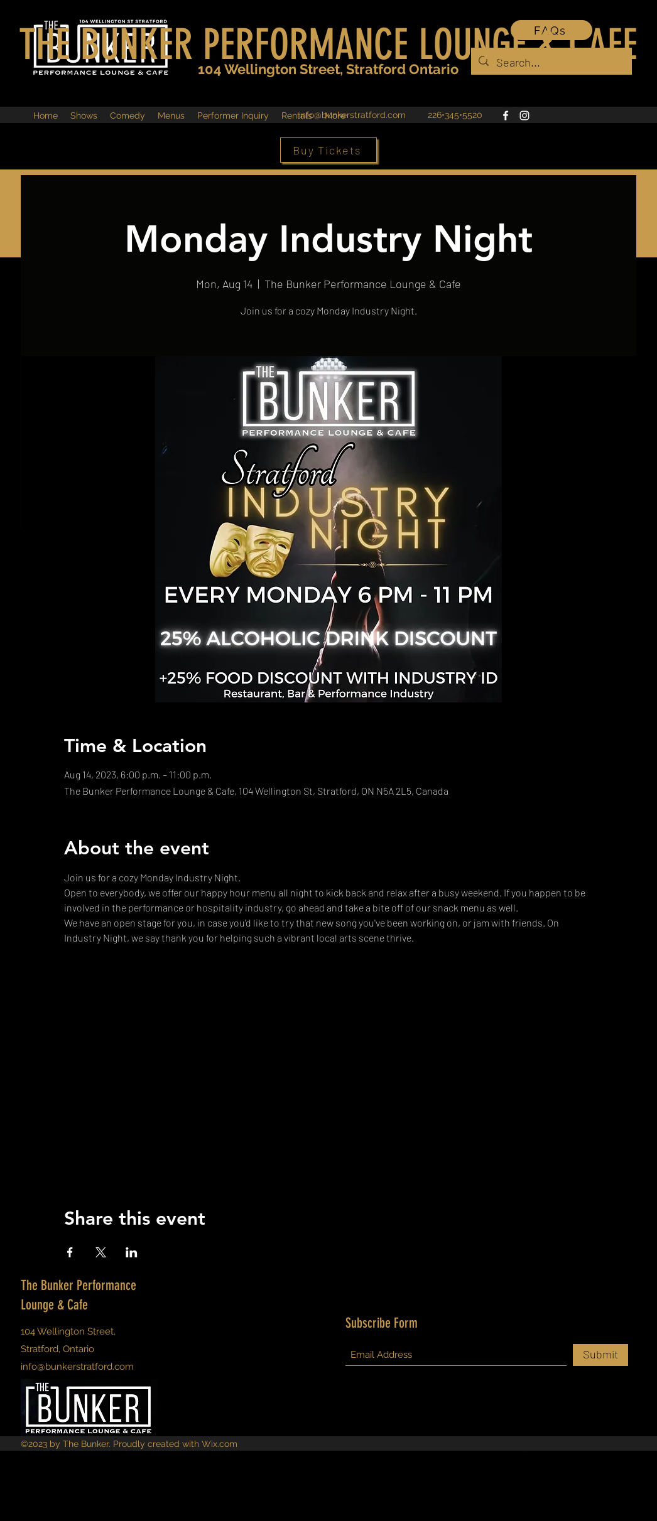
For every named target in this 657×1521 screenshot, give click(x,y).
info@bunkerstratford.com (352, 115)
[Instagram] (524, 115)
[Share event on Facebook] (70, 1252)
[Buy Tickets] (328, 150)
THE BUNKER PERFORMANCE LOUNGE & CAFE (328, 44)
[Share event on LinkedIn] (132, 1252)
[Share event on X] (101, 1252)
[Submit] (600, 1355)
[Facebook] (505, 115)
